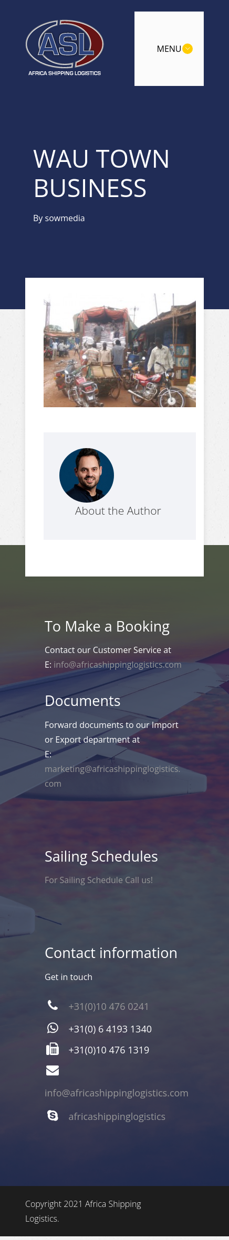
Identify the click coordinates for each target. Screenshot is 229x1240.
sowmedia (65, 218)
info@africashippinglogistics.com (118, 664)
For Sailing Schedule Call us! (99, 880)
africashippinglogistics (117, 1116)
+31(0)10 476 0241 (109, 1006)
